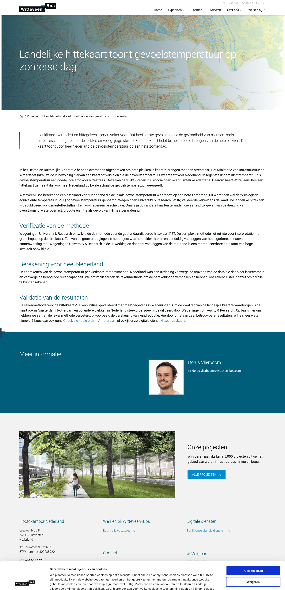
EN (257, 3)
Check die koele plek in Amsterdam (89, 321)
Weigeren (253, 555)
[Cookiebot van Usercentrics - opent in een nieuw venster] (24, 582)
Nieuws (233, 3)
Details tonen (205, 582)
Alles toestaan (253, 544)
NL (264, 3)
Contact (247, 3)
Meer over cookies (190, 567)
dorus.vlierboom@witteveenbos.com (216, 371)
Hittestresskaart (172, 321)
